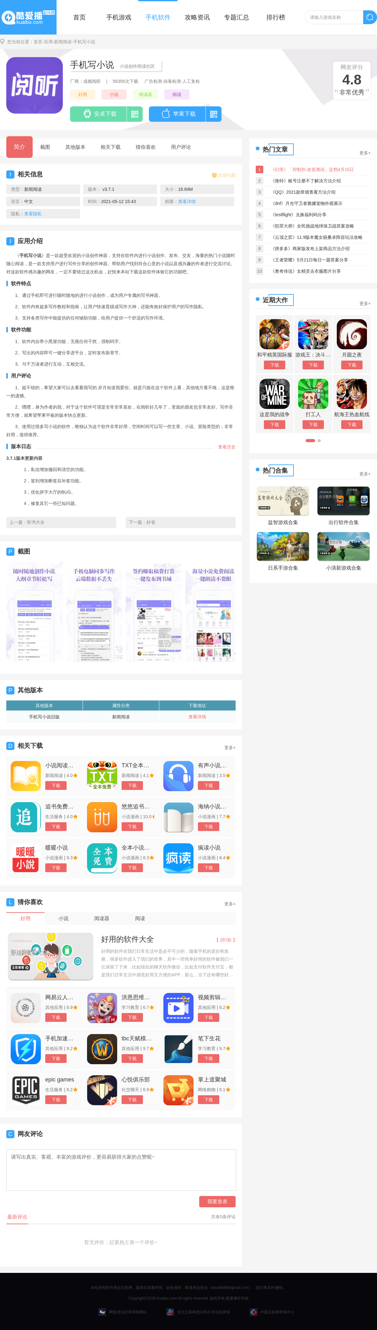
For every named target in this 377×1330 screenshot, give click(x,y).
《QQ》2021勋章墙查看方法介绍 (303, 192)
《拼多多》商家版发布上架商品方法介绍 (310, 248)
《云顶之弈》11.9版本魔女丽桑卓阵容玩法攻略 (316, 237)
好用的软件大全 (127, 939)
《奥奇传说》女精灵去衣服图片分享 (305, 271)
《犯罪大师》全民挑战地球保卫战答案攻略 (312, 225)
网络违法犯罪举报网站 (122, 1312)
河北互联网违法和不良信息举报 (198, 1312)
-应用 (47, 41)
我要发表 (217, 1201)
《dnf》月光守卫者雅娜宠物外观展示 (306, 203)
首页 (79, 17)
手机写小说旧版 (44, 716)
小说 (114, 94)
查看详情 (197, 716)
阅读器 (145, 94)
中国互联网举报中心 (272, 1312)
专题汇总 (236, 17)
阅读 (176, 94)
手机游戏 (118, 17)
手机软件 (158, 17)
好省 (150, 522)
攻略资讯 (197, 17)
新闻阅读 (121, 716)
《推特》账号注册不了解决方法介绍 (305, 180)
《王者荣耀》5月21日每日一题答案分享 (309, 259)
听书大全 (36, 522)
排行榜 (275, 17)
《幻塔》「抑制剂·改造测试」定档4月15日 (312, 169)
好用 (82, 94)
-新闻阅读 (62, 41)
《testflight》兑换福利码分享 (298, 214)
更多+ (230, 747)
